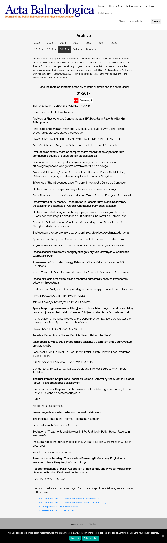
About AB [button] (115, 6)
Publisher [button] (105, 13)
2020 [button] (116, 42)
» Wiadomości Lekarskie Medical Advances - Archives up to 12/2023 (72, 502)
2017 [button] (65, 49)
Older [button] (78, 49)
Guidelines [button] (134, 6)
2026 (39, 42)
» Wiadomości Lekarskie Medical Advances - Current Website (69, 498)
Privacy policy (77, 524)
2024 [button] (65, 42)
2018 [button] (52, 49)
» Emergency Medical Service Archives (58, 506)
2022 (90, 42)
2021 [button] (103, 42)
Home (101, 6)
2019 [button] (39, 49)
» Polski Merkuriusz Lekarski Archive (57, 510)
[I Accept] (163, 536)
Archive (149, 6)
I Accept (75, 538)
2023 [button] (77, 42)
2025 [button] (52, 42)
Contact (93, 524)
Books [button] (91, 49)
